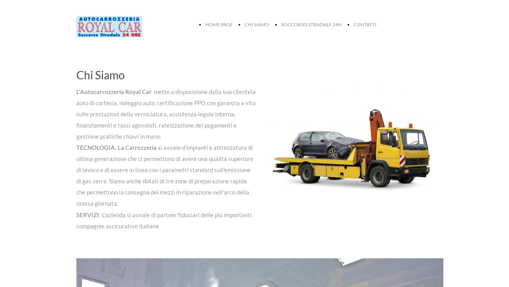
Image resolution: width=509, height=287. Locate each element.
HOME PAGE (219, 25)
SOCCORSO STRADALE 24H (311, 25)
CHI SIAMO (257, 25)
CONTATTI (365, 25)
